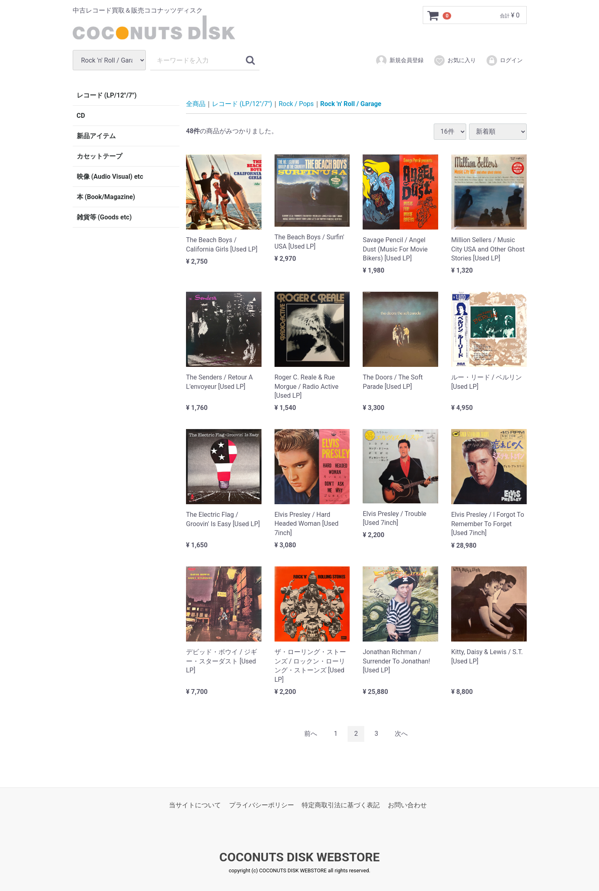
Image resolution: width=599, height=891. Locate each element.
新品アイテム (96, 136)
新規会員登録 (399, 60)
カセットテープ (99, 156)
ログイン (504, 60)
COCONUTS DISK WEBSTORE (299, 857)
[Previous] (311, 733)
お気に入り (454, 60)
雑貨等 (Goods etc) (104, 217)
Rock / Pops (296, 104)
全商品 (195, 104)
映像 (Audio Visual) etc (110, 176)
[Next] (401, 733)
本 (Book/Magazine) (106, 197)
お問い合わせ (407, 805)
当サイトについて (195, 805)
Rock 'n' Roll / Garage (350, 104)
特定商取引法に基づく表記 (341, 805)
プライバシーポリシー (261, 805)
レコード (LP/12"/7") (107, 95)
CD (81, 115)
